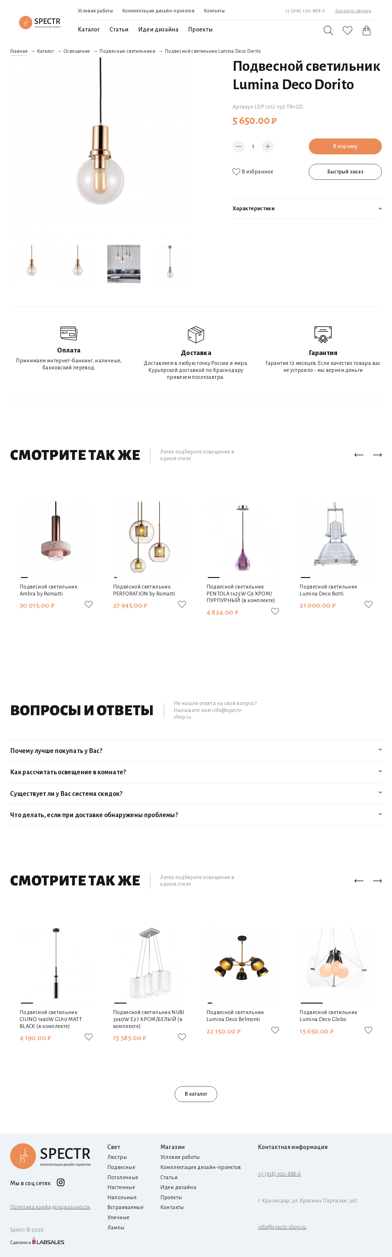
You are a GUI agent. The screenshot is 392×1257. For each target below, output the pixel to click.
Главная (19, 51)
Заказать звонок (353, 10)
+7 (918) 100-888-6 (305, 10)
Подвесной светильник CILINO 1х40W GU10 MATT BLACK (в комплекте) (51, 1019)
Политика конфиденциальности (50, 1207)
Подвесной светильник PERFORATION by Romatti (144, 590)
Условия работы (95, 10)
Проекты (200, 29)
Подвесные (121, 1167)
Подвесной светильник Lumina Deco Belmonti (235, 1016)
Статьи (119, 29)
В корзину (345, 146)
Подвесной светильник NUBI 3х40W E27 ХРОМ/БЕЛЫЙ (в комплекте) (149, 1019)
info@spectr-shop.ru (282, 1227)
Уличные (118, 1217)
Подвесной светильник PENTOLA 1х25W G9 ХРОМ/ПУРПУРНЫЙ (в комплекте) (240, 593)
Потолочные (123, 1177)
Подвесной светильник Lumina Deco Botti (328, 590)
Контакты (214, 10)
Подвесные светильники (127, 51)
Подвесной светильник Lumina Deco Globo (328, 1016)
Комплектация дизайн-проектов (158, 10)
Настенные (121, 1187)
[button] (359, 455)
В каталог (196, 1094)
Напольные (122, 1197)
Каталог (89, 29)
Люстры (117, 1157)
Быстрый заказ (345, 172)
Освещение (77, 51)
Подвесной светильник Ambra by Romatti (48, 590)
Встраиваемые (125, 1207)
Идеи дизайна (158, 29)
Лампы (116, 1228)
